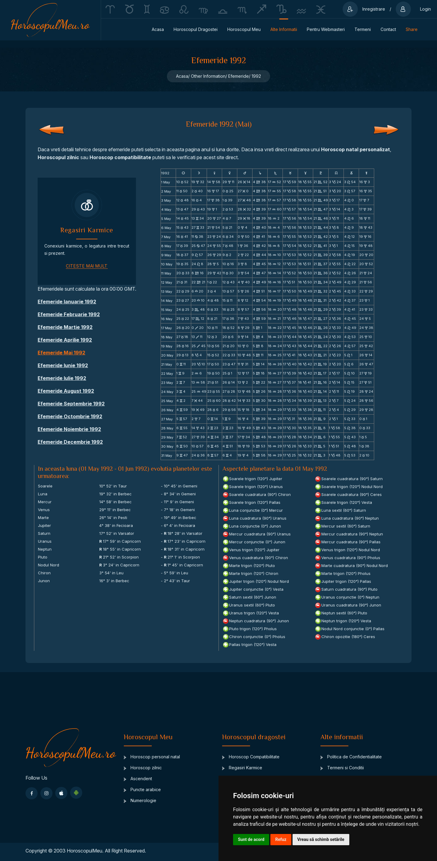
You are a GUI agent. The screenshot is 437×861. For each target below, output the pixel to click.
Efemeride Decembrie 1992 (70, 442)
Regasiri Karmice (242, 767)
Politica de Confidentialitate (351, 756)
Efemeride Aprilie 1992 (65, 340)
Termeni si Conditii (342, 767)
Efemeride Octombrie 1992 (70, 416)
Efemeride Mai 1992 (61, 353)
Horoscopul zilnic (58, 157)
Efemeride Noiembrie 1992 (69, 429)
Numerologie (140, 800)
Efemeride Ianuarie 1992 (67, 302)
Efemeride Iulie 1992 (62, 378)
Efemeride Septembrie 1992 (71, 404)
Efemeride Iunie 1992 (63, 365)
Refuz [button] (280, 839)
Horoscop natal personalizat (355, 149)
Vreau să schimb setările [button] (320, 839)
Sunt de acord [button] (251, 839)
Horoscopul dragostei (196, 29)
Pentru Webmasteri (326, 29)
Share (412, 29)
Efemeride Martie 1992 (65, 327)
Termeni (362, 29)
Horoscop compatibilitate (120, 157)
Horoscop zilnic (143, 767)
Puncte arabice (142, 789)
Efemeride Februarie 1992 (69, 314)
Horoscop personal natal (152, 756)
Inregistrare (373, 9)
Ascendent (138, 778)
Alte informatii (283, 29)
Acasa (158, 29)
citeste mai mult (87, 265)
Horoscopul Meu (244, 29)
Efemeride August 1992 (66, 391)
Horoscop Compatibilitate (250, 756)
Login (425, 9)
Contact (388, 29)
